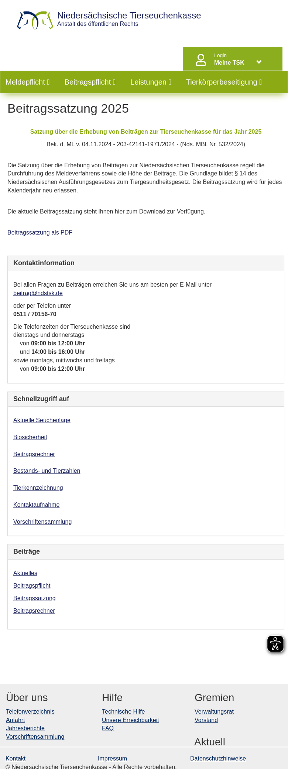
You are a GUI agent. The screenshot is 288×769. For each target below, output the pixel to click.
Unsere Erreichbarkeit (130, 720)
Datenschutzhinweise (218, 758)
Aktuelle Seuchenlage (42, 420)
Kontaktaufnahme (36, 505)
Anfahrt (15, 720)
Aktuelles (25, 573)
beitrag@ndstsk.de (38, 293)
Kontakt (15, 758)
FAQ (108, 728)
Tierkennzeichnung (38, 488)
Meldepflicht (28, 82)
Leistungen (150, 82)
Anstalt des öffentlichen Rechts (129, 19)
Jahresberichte (25, 728)
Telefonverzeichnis (30, 711)
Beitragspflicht (90, 82)
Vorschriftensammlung (42, 522)
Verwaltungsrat (214, 711)
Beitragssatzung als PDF (39, 232)
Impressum (112, 758)
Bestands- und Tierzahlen (46, 471)
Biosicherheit (30, 437)
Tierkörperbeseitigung (224, 82)
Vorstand (206, 720)
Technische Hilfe (123, 711)
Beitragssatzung (34, 598)
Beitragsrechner (34, 454)
